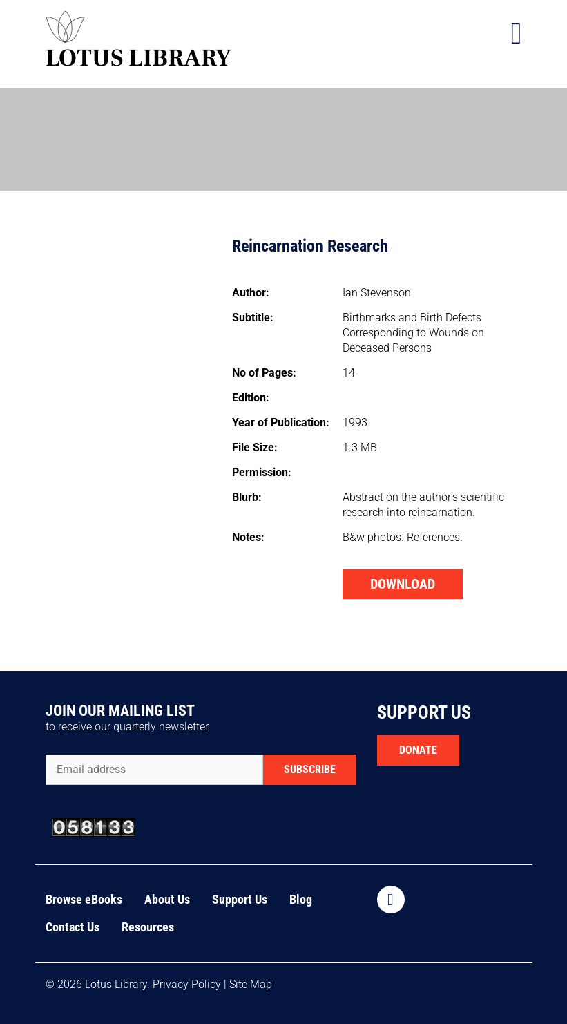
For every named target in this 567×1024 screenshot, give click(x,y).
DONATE (418, 750)
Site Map (250, 984)
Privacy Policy (187, 984)
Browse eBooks (84, 899)
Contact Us (72, 927)
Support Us (239, 899)
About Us (167, 899)
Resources (148, 927)
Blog (300, 899)
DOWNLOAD (402, 584)
